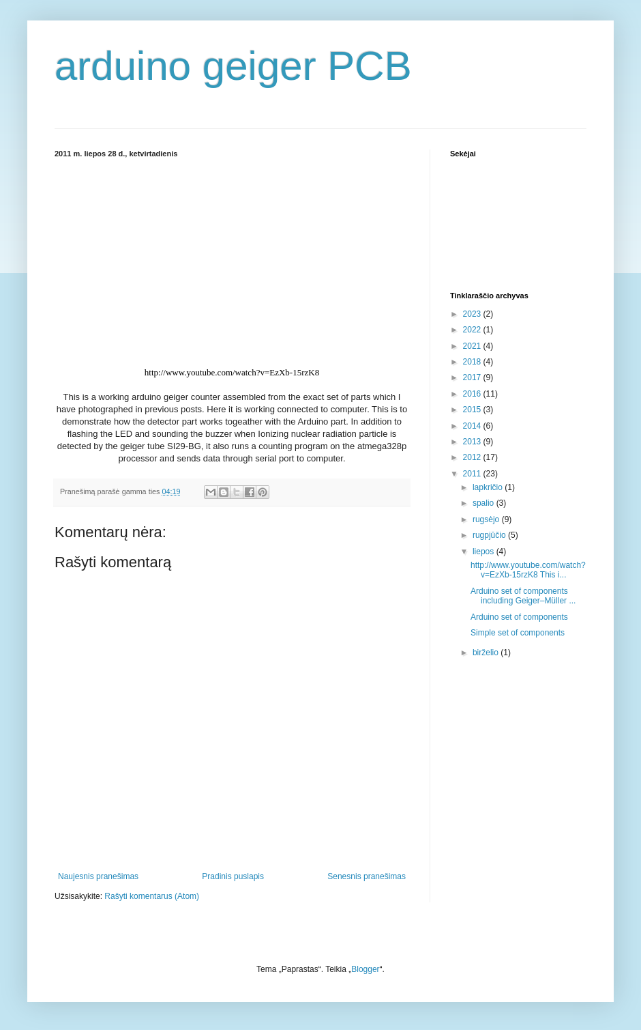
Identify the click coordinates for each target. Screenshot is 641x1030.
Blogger (365, 969)
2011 (473, 473)
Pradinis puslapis (233, 876)
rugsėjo (487, 519)
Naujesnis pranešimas (98, 876)
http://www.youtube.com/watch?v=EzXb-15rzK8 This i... (528, 570)
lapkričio (489, 487)
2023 (473, 314)
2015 (473, 409)
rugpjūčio (490, 535)
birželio (487, 652)
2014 (473, 426)
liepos (484, 551)
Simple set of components (518, 633)
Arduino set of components (519, 617)
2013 (473, 441)
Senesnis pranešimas (366, 876)
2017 (473, 377)
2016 (473, 394)
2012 (473, 457)
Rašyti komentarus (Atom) (151, 896)
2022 (473, 329)
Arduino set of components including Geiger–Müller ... (523, 595)
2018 (473, 362)
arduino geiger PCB (233, 66)
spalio (484, 503)
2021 (473, 346)
